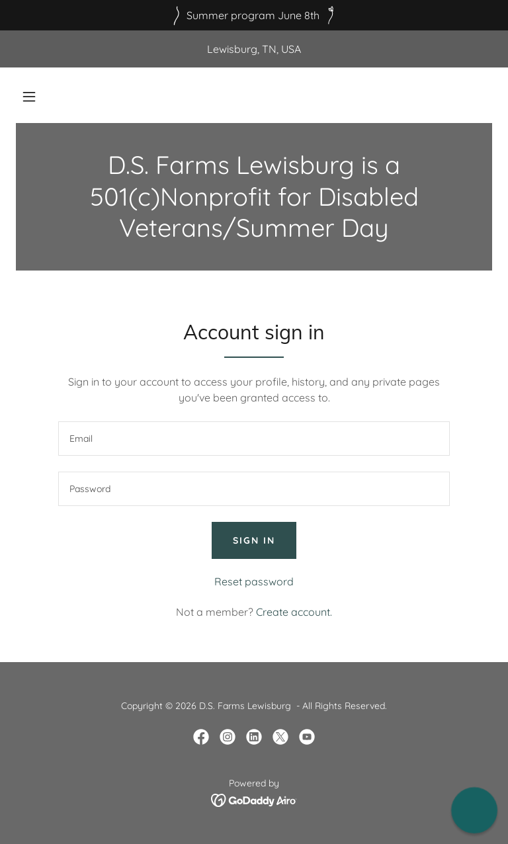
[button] (29, 96)
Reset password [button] (254, 581)
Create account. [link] (294, 611)
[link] (201, 737)
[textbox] (254, 438)
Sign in (254, 540)
